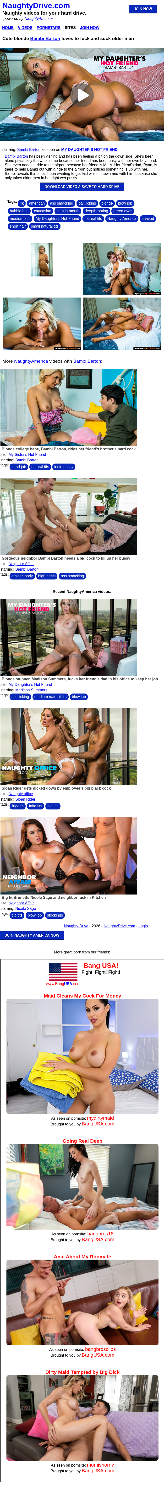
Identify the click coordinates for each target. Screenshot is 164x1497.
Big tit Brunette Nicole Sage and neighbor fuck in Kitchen (54, 897)
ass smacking (61, 203)
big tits (52, 806)
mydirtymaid (100, 1118)
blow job (125, 203)
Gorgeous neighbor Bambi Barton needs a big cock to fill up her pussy (66, 558)
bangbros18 (100, 1233)
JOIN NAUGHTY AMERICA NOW (32, 935)
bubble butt (19, 211)
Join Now (89, 28)
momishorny (100, 1465)
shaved (148, 219)
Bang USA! (100, 965)
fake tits (35, 806)
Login (143, 926)
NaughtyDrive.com (36, 5)
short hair (18, 226)
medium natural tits (50, 697)
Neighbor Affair (21, 564)
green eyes (122, 211)
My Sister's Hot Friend (27, 455)
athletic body (22, 576)
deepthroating (96, 211)
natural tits (93, 219)
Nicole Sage (25, 908)
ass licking (20, 697)
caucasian (42, 211)
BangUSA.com (98, 1123)
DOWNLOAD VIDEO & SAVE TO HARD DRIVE (82, 186)
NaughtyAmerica (38, 19)
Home (8, 28)
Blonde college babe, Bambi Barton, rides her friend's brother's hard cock (69, 449)
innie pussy (63, 467)
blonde (107, 203)
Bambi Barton (45, 38)
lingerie (17, 806)
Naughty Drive (76, 926)
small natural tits (45, 226)
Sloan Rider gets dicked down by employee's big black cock (56, 788)
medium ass (20, 219)
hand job (18, 467)
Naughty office (21, 794)
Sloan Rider (25, 799)
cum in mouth (67, 211)
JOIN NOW (143, 9)
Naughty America (122, 219)
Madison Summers (31, 690)
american (37, 203)
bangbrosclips (100, 1349)
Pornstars (48, 28)
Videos (25, 28)
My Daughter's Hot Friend (89, 150)
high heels (47, 576)
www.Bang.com (63, 984)
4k (22, 203)
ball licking (87, 203)
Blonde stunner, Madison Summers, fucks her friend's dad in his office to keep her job (80, 679)
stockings (55, 915)
